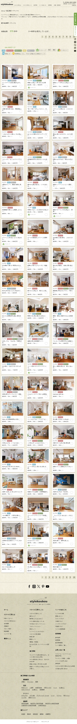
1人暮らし (35, 689)
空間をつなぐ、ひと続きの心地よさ (38, 209)
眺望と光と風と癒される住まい (37, 316)
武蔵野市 (48, 714)
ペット (55, 687)
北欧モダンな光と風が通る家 (61, 443)
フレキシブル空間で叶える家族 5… (63, 341)
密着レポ (6, 54)
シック (53, 695)
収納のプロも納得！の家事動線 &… (38, 492)
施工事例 (35, 5)
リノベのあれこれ (42, 5)
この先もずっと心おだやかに (36, 443)
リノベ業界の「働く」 (61, 645)
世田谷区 (35, 714)
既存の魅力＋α (57, 567)
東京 (49, 50)
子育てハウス (47, 687)
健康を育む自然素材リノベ (35, 341)
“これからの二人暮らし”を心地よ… (12, 134)
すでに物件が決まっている (37, 621)
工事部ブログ (59, 621)
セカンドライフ (25, 689)
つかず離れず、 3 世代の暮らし (11, 515)
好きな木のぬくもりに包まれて (11, 290)
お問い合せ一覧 (60, 650)
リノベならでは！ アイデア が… (37, 419)
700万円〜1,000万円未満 (52, 703)
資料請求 (57, 663)
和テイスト (67, 695)
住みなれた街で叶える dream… (11, 466)
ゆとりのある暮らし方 (8, 567)
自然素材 (42, 689)
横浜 (54, 50)
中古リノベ (18, 50)
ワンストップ (41, 50)
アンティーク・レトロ (43, 695)
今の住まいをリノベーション (37, 624)
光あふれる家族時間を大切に (10, 419)
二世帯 (31, 687)
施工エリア (33, 616)
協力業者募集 (59, 642)
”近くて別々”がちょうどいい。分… (38, 109)
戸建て (23, 681)
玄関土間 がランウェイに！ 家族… (12, 394)
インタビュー (63, 50)
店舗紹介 (6, 626)
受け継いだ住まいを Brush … (61, 419)
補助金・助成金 (34, 642)
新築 (24, 50)
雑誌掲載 (6, 631)
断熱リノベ (33, 639)
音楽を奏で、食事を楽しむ (61, 540)
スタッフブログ (59, 618)
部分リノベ (31, 50)
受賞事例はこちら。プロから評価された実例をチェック (28, 54)
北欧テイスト (32, 697)
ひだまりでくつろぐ (33, 540)
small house (38, 687)
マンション (10, 50)
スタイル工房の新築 (35, 634)
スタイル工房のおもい (10, 621)
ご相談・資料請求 (57, 5)
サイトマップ (45, 721)
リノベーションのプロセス (37, 631)
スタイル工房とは (17, 5)
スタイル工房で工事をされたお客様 (65, 666)
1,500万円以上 (42, 705)
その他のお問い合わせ (61, 668)
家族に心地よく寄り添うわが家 (37, 82)
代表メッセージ (8, 618)
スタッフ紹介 (7, 628)
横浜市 (29, 714)
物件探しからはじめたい (36, 618)
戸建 (3, 50)
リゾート (59, 695)
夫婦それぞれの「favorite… (61, 492)
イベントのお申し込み (61, 661)
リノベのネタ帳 (59, 613)
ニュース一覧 (7, 634)
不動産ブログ (59, 626)
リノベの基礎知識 (60, 629)
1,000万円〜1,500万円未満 (28, 705)
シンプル (23, 697)
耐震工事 (32, 636)
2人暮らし (62, 687)
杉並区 (23, 714)
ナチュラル (24, 695)
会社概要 (6, 623)
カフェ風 (32, 695)
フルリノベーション (35, 626)
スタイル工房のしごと (27, 5)
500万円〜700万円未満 (36, 703)
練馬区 (42, 714)
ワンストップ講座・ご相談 (62, 658)
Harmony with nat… (59, 394)
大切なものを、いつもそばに (10, 443)
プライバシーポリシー (32, 721)
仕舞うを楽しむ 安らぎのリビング (12, 492)
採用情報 (50, 5)
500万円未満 (24, 703)
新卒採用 (57, 637)
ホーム (3, 10)
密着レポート (59, 616)
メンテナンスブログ (60, 624)
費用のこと (7, 638)
